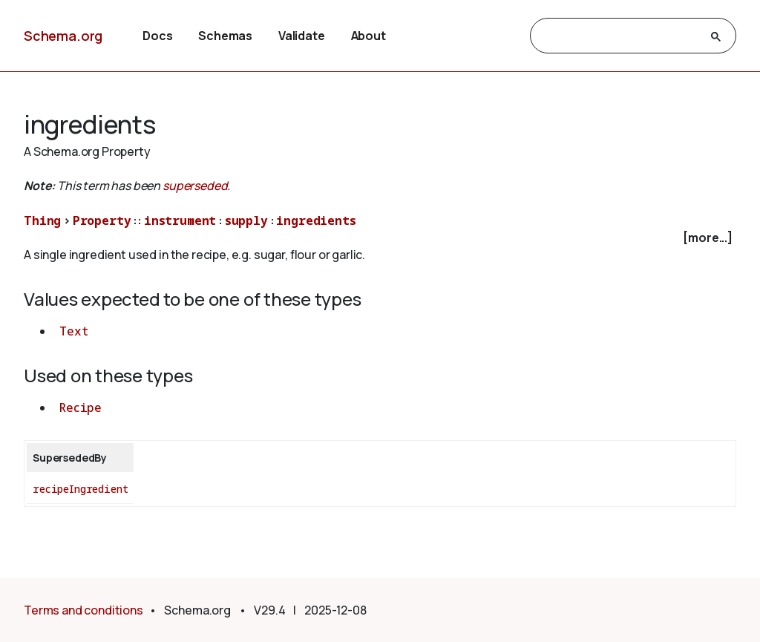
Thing (42, 220)
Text (73, 331)
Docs (157, 35)
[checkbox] (380, 237)
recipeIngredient (80, 489)
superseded (195, 185)
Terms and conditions (83, 610)
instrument (180, 220)
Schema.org (63, 36)
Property (102, 220)
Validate (301, 35)
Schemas (225, 35)
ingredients (316, 220)
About (368, 35)
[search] (619, 36)
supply (246, 220)
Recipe (80, 407)
